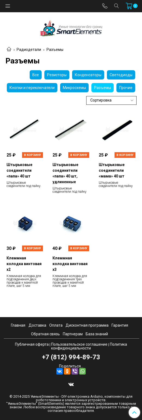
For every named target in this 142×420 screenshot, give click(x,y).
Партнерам (73, 334)
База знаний (97, 334)
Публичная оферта (32, 344)
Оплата (56, 325)
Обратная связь (45, 334)
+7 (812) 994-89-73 (71, 357)
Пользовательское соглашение (79, 344)
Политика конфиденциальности (89, 346)
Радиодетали (29, 49)
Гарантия (120, 325)
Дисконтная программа (87, 325)
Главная (18, 325)
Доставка (37, 325)
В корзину (32, 155)
